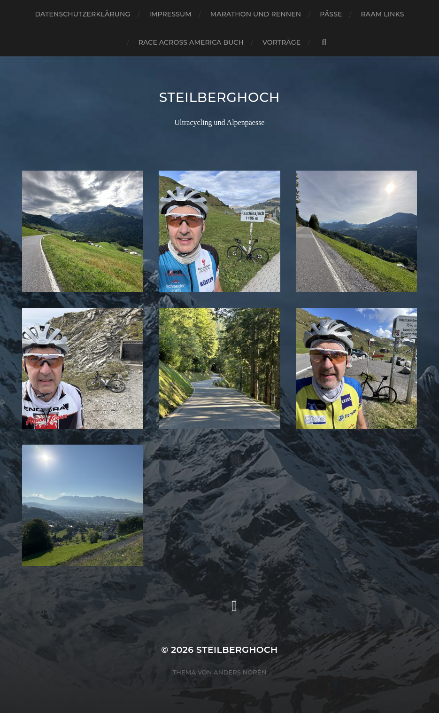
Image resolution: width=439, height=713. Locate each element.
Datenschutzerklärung (83, 14)
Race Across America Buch (191, 42)
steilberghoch (219, 97)
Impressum (170, 14)
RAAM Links (382, 14)
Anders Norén (240, 672)
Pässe (331, 14)
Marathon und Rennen (255, 14)
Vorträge (281, 42)
